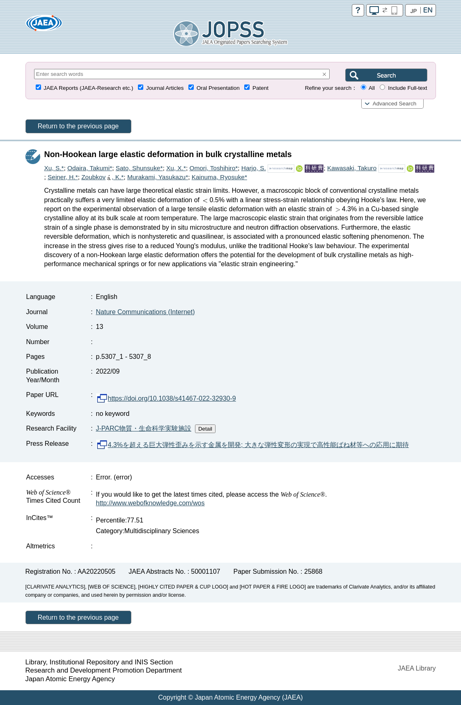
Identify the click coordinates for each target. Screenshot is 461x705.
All (372, 88)
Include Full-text (407, 88)
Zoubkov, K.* (102, 176)
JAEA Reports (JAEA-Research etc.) (88, 88)
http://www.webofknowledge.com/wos (150, 503)
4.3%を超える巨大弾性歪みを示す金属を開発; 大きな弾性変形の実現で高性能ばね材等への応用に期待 (252, 444)
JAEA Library (417, 668)
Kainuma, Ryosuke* (219, 176)
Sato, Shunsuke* (139, 167)
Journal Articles (165, 88)
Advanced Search (395, 103)
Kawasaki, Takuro (351, 167)
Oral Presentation (218, 88)
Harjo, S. (253, 167)
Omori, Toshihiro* (213, 167)
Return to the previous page (78, 126)
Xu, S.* (54, 167)
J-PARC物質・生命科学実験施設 (144, 428)
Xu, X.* (176, 167)
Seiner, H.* (63, 176)
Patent (260, 88)
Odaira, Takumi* (89, 167)
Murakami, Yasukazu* (157, 176)
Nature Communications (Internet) (145, 311)
